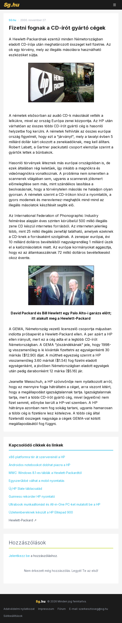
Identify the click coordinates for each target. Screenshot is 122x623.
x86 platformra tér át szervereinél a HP (37, 457)
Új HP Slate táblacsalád (25, 488)
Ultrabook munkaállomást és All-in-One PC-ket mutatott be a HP (54, 504)
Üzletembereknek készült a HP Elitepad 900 (41, 512)
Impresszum (46, 608)
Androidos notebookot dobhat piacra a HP (39, 465)
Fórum (62, 608)
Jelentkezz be (19, 556)
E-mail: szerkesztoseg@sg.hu (88, 608)
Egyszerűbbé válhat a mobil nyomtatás (36, 481)
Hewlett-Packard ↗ (23, 520)
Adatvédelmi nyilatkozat (19, 608)
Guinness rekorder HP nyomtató (32, 496)
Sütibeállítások (13, 616)
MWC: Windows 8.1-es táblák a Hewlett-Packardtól (45, 473)
